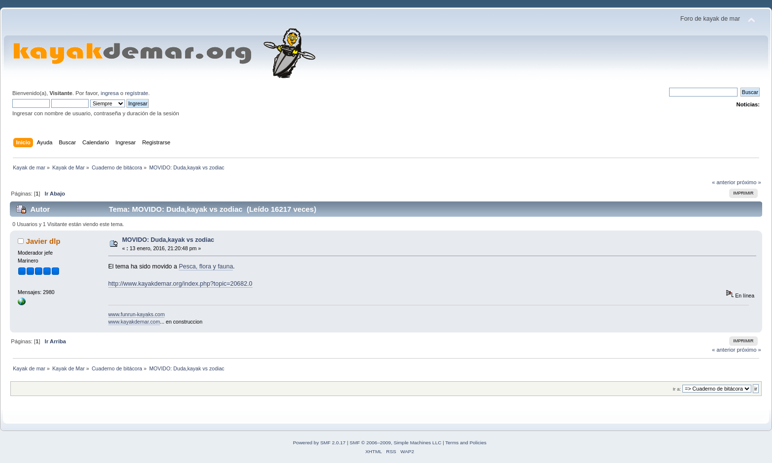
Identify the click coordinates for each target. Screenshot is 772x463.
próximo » (749, 182)
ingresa (109, 93)
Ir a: (676, 389)
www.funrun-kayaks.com (136, 314)
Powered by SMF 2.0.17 (319, 442)
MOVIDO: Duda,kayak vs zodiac (168, 239)
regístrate (136, 93)
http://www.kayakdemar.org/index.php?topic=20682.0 (180, 283)
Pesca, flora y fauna (206, 266)
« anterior (723, 182)
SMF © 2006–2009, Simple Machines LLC (395, 442)
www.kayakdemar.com (134, 322)
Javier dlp (43, 241)
